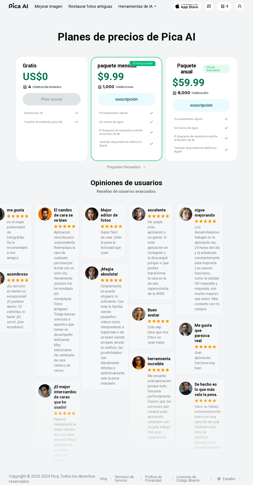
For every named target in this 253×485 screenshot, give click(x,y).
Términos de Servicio (124, 479)
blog (103, 479)
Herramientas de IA (138, 6)
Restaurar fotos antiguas (90, 6)
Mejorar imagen (48, 6)
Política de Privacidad (153, 479)
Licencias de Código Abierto (188, 479)
